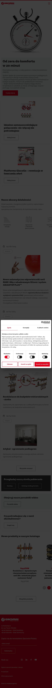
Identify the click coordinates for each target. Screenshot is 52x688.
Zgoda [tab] (9, 327)
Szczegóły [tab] (26, 327)
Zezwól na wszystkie (42, 364)
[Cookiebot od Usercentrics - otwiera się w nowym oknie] (42, 322)
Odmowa (9, 364)
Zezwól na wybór (26, 364)
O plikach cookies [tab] (42, 327)
